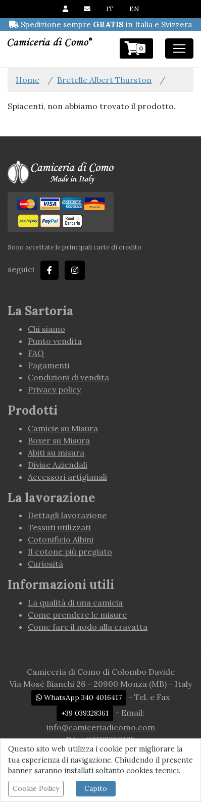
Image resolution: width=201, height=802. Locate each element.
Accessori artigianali (67, 477)
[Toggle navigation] (179, 48)
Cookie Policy (36, 788)
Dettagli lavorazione (67, 515)
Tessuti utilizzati (59, 527)
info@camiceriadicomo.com (100, 727)
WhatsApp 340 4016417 (79, 697)
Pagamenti (49, 365)
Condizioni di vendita (68, 377)
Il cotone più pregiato (70, 551)
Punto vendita (55, 341)
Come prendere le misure (77, 615)
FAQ (36, 353)
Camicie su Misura (63, 428)
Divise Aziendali (57, 465)
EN (134, 9)
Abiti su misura (56, 452)
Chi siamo (46, 329)
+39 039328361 (85, 713)
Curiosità (45, 564)
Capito (95, 788)
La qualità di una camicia (75, 602)
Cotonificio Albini (60, 539)
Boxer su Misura (59, 440)
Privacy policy (54, 389)
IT (110, 9)
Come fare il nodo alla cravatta (87, 627)
